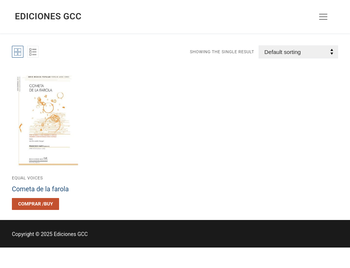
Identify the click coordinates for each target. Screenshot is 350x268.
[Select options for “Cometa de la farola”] (35, 204)
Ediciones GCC (48, 16)
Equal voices (27, 178)
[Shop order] (298, 51)
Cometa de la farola (40, 189)
